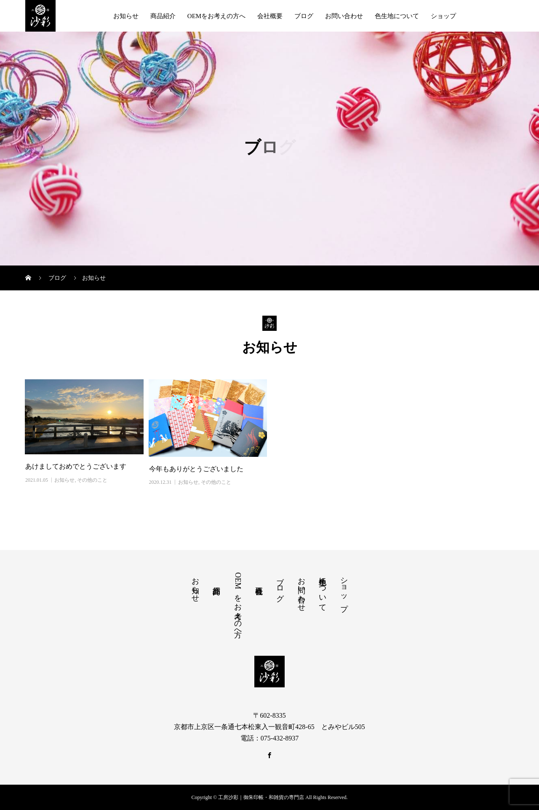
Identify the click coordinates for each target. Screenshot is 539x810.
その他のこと (92, 480)
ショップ (443, 16)
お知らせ (126, 16)
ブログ (303, 16)
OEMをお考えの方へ (216, 16)
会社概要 (270, 16)
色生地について (397, 16)
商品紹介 (163, 16)
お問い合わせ (344, 16)
